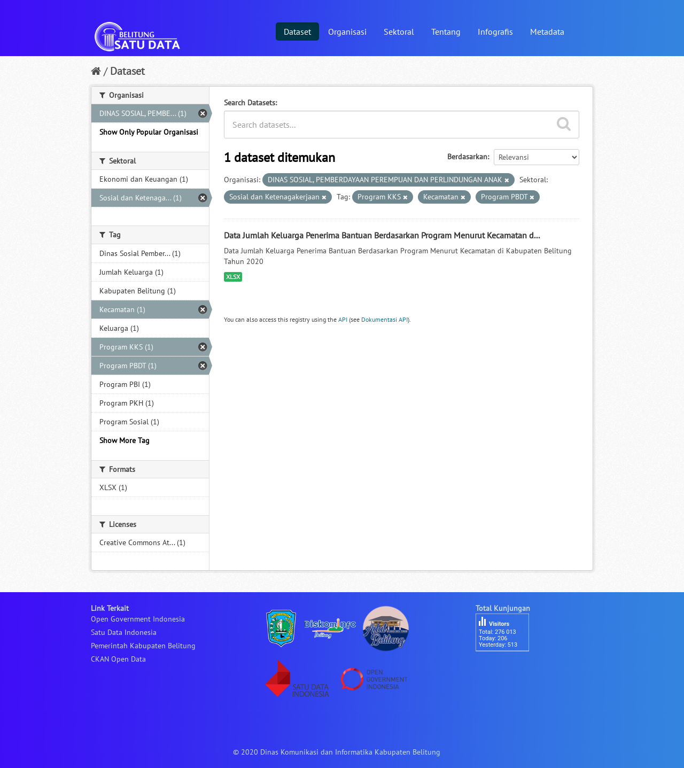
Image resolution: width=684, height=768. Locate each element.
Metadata (547, 31)
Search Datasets (249, 102)
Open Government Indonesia (138, 619)
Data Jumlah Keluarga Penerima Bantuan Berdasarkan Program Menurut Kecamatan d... (382, 235)
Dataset (297, 31)
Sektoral (399, 31)
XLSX (233, 277)
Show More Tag (124, 440)
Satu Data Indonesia (124, 632)
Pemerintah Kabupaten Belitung (143, 645)
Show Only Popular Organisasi (148, 132)
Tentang (446, 31)
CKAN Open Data (118, 659)
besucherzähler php (508, 669)
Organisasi (347, 31)
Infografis (495, 31)
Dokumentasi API (384, 319)
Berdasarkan (467, 156)
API (342, 319)
